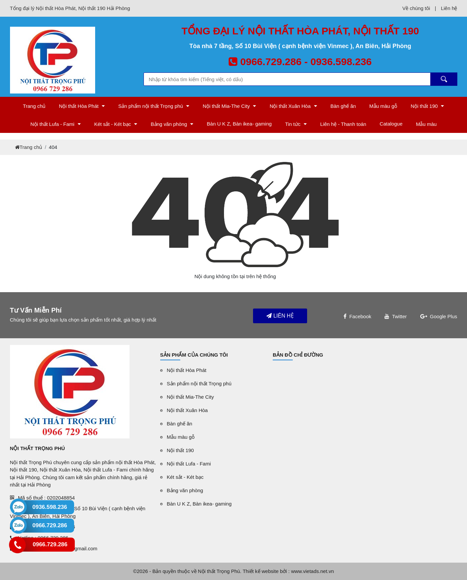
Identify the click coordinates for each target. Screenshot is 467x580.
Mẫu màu (426, 124)
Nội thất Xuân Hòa (290, 106)
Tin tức (292, 124)
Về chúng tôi (416, 8)
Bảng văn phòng (169, 124)
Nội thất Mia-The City (226, 106)
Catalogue (391, 124)
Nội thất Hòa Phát (78, 106)
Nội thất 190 (424, 106)
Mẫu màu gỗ (383, 106)
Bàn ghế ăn (343, 106)
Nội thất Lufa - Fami (52, 124)
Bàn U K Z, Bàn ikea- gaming (239, 124)
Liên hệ (449, 8)
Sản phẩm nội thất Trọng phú (150, 106)
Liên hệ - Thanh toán (343, 124)
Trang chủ (34, 106)
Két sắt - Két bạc (112, 124)
